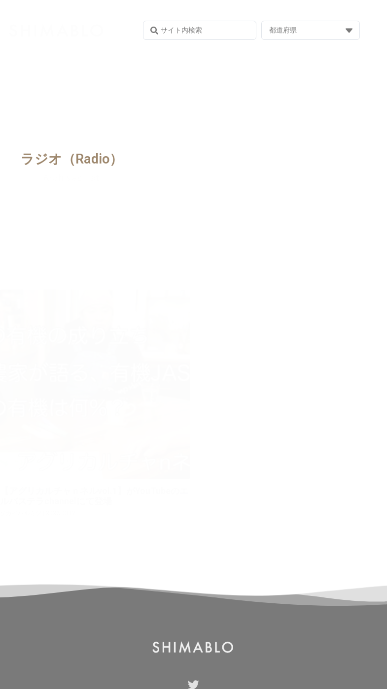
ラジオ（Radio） (72, 159)
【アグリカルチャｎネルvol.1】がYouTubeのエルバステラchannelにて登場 (94, 496)
